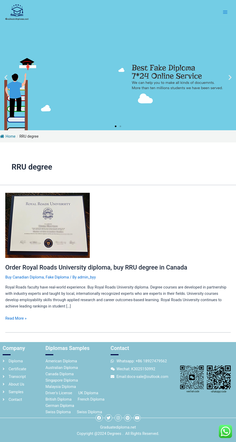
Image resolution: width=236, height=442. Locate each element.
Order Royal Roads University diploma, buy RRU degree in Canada (96, 267)
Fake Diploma (57, 277)
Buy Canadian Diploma (24, 277)
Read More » (16, 318)
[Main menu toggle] (225, 12)
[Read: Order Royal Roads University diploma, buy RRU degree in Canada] (47, 225)
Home (8, 136)
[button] (6, 77)
